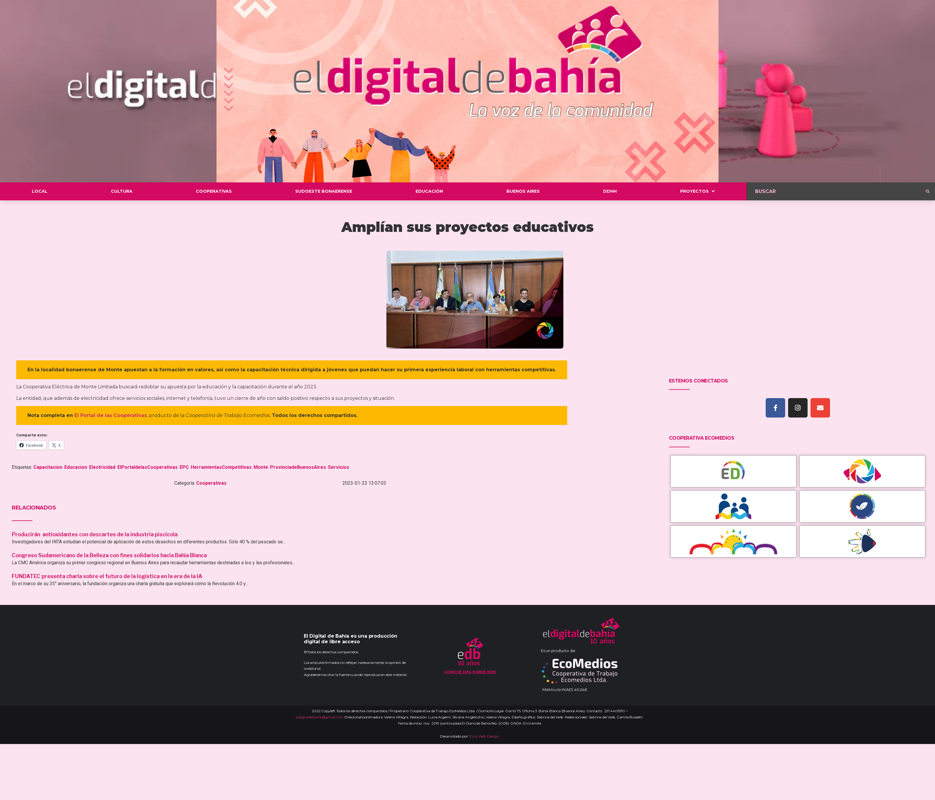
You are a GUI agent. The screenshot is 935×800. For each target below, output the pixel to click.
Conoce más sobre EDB (470, 671)
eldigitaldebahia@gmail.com (320, 717)
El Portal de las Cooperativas (110, 415)
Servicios (338, 467)
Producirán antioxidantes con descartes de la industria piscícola (95, 534)
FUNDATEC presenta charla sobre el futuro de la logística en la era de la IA (107, 576)
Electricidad (102, 467)
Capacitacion (47, 467)
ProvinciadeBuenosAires (298, 467)
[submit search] (927, 191)
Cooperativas (211, 483)
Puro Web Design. (484, 736)
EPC (184, 467)
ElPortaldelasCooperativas (147, 467)
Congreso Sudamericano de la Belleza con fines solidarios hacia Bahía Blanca (109, 555)
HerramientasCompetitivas (221, 467)
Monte (261, 467)
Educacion (75, 467)
